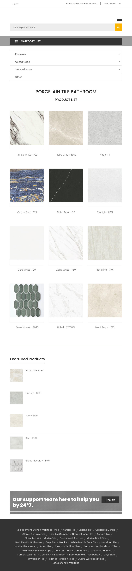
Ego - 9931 (31, 415)
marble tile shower (25, 546)
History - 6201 (33, 393)
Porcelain (67, 54)
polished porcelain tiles (61, 558)
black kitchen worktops (66, 563)
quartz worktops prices (91, 558)
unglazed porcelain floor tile (71, 550)
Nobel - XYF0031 (66, 327)
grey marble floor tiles (67, 546)
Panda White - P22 (27, 154)
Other (18, 77)
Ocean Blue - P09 (27, 212)
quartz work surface (71, 538)
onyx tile (50, 542)
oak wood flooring (101, 550)
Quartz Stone (67, 62)
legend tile (85, 529)
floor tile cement (58, 534)
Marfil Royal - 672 (104, 327)
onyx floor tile (36, 558)
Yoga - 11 (105, 154)
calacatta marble (105, 529)
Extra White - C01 (27, 269)
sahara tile (103, 534)
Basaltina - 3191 (104, 269)
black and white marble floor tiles (78, 542)
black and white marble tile (40, 538)
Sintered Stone (67, 69)
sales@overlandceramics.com (82, 3)
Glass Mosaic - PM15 (27, 327)
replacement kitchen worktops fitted (38, 529)
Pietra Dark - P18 (66, 212)
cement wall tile (26, 554)
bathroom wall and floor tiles (100, 546)
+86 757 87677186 (113, 3)
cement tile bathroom (52, 554)
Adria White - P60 (66, 269)
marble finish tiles (97, 538)
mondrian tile (109, 542)
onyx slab (109, 554)
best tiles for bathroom (28, 542)
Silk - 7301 (31, 438)
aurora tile (69, 529)
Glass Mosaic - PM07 (37, 460)
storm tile (45, 546)
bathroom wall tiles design (84, 554)
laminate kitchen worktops (35, 550)
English (15, 3)
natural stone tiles (82, 534)
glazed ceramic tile (33, 534)
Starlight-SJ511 (105, 212)
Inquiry (110, 499)
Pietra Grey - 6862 (66, 154)
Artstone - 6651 (34, 370)
